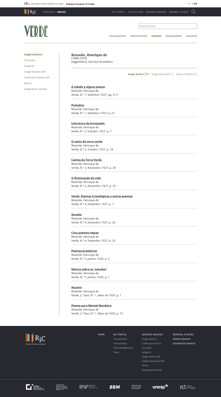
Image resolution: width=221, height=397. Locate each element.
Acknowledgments (123, 347)
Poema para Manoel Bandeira (91, 305)
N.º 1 (83, 94)
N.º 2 (83, 131)
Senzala (76, 214)
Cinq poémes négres (85, 232)
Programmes (174, 36)
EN (195, 3)
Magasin (191, 36)
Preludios (77, 105)
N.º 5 (83, 258)
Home (101, 334)
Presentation (138, 36)
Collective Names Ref (153, 361)
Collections (135, 12)
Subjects (146, 352)
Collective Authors (151, 343)
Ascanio (76, 287)
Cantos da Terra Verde (86, 160)
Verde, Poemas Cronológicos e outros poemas (102, 196)
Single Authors (149, 339)
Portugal (49, 11)
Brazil (62, 11)
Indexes (156, 36)
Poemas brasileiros (84, 251)
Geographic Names (152, 370)
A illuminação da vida (86, 178)
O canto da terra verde (86, 141)
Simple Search (181, 339)
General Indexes (156, 12)
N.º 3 (83, 167)
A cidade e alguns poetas (88, 87)
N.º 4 (83, 204)
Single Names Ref (151, 356)
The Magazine (117, 36)
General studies (179, 12)
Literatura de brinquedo (88, 123)
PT (189, 3)
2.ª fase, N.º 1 (88, 295)
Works (145, 365)
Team (116, 352)
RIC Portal (118, 12)
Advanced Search (184, 343)
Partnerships (120, 343)
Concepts (147, 347)
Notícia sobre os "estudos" (89, 269)
